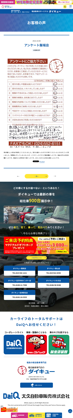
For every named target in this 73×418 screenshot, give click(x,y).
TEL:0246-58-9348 (53, 288)
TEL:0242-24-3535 (19, 300)
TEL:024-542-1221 (19, 275)
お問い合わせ (38, 389)
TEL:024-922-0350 (53, 275)
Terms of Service (56, 408)
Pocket (42, 164)
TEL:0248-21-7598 (19, 288)
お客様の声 (36, 53)
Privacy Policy (44, 408)
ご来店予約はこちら (36, 260)
